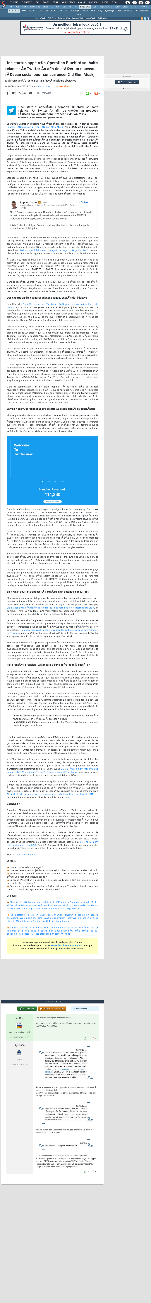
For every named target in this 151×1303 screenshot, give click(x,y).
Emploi (82, 2)
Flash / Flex (62, 11)
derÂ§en (19, 1018)
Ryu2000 (20, 1045)
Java (75, 7)
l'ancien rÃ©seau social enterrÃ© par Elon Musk (35, 127)
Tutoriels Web (64, 18)
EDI (94, 7)
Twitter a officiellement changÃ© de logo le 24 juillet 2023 (54, 250)
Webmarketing (142, 11)
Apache (32, 11)
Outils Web (102, 18)
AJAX (24, 11)
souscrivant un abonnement (66, 945)
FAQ (37, 2)
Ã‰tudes (94, 2)
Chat (55, 2)
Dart (53, 11)
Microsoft (67, 7)
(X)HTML (78, 15)
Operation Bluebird (26, 854)
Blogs (46, 2)
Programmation (105, 7)
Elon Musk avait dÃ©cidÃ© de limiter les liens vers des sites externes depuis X (50, 608)
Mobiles (134, 7)
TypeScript (109, 11)
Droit (105, 2)
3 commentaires (61, 86)
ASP (40, 11)
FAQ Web (52, 18)
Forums (14, 2)
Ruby (100, 11)
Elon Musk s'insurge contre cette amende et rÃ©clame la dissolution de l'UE (50, 794)
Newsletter (68, 2)
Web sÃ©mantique (125, 11)
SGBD (117, 7)
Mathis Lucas (44, 86)
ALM (58, 7)
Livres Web (90, 18)
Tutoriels (26, 2)
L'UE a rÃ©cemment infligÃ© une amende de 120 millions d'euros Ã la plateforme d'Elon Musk (52, 771)
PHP (93, 11)
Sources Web (77, 18)
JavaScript (74, 11)
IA (52, 7)
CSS (46, 11)
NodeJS (85, 11)
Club (114, 2)
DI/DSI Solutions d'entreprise (27, 7)
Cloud (45, 7)
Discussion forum (127, 82)
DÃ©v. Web (85, 7)
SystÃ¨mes (145, 7)
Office (125, 7)
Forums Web (39, 18)
